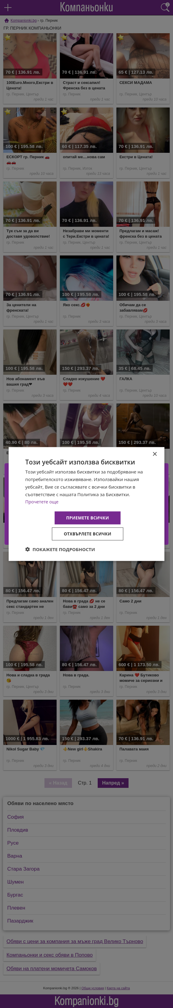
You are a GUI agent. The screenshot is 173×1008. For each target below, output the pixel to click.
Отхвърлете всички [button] (87, 534)
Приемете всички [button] (87, 517)
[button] (60, 549)
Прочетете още (42, 501)
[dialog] (87, 504)
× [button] (154, 453)
